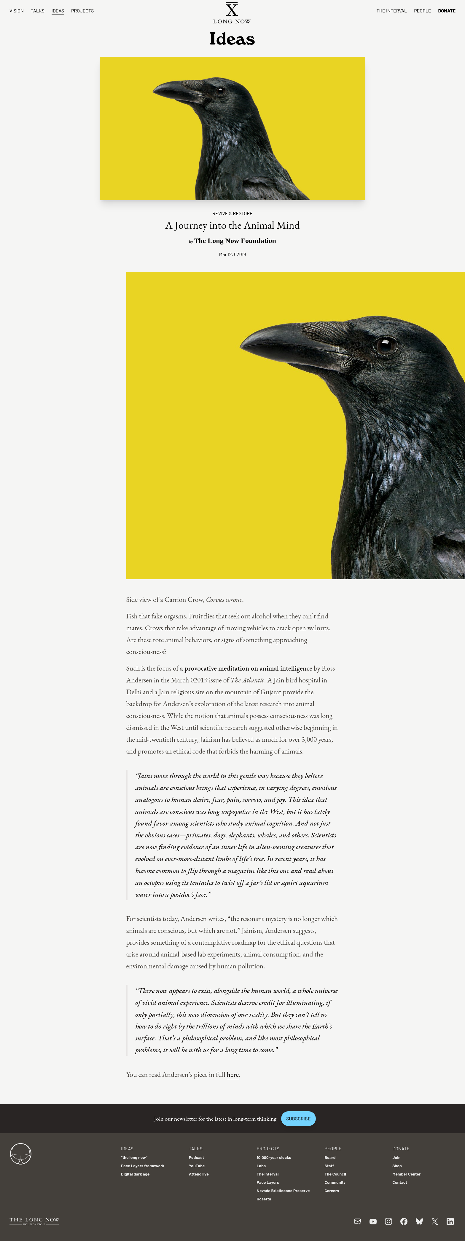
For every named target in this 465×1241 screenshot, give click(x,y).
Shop (397, 1165)
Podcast (196, 1157)
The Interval (392, 10)
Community (334, 1182)
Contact (399, 1182)
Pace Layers (268, 1182)
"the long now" (134, 1157)
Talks (37, 10)
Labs (261, 1165)
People (422, 10)
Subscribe (298, 1118)
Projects (82, 10)
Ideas (58, 10)
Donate (447, 10)
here (233, 1074)
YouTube (197, 1165)
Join (396, 1157)
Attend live (199, 1173)
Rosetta (264, 1198)
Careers (331, 1190)
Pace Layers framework (142, 1165)
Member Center (406, 1173)
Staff (329, 1165)
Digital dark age (135, 1173)
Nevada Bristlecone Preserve (283, 1190)
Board (329, 1157)
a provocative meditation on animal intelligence (246, 668)
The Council (335, 1173)
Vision (16, 10)
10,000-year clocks (274, 1157)
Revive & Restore (232, 213)
